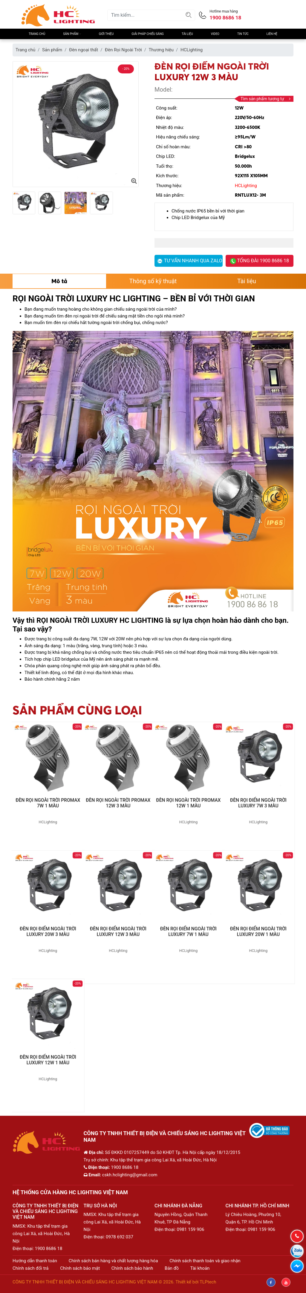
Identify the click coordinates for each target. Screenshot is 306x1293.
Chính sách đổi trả (30, 1268)
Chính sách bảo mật (80, 1268)
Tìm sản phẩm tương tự (265, 98)
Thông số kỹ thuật (153, 281)
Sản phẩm (72, 34)
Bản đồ (172, 1268)
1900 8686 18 (48, 1248)
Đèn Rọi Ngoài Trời (123, 50)
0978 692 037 (119, 1237)
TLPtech (208, 1282)
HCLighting (191, 50)
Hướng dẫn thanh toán (35, 1260)
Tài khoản (200, 1268)
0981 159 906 (190, 1229)
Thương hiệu (161, 50)
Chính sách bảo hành (132, 1268)
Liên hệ (272, 34)
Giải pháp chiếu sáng (147, 34)
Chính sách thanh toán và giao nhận (204, 1260)
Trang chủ (37, 34)
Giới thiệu (106, 34)
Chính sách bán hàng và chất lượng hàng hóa (113, 1260)
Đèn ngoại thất (83, 50)
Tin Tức (243, 34)
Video (215, 34)
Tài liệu (187, 34)
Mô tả (59, 281)
